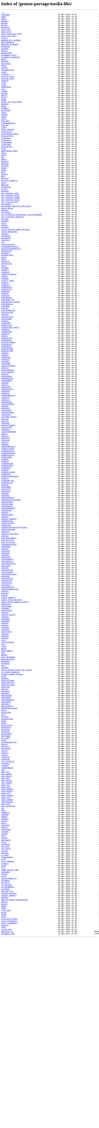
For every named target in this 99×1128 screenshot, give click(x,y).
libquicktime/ (8, 633)
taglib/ (5, 1021)
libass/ (5, 337)
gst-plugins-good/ (10, 235)
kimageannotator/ (10, 293)
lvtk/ (4, 773)
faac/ (4, 132)
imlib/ (4, 268)
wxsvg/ (4, 1082)
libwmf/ (5, 745)
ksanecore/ (6, 298)
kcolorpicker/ (8, 291)
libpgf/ (5, 612)
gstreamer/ (6, 242)
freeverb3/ (6, 173)
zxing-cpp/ (6, 1113)
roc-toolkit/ (8, 911)
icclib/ (5, 260)
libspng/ (5, 689)
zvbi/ (4, 1110)
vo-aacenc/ (6, 1059)
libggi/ (5, 446)
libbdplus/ (6, 342)
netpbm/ (5, 799)
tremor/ (5, 1034)
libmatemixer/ (8, 533)
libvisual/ (6, 725)
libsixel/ (6, 676)
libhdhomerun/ (8, 472)
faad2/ (4, 135)
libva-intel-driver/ (11, 717)
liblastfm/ (6, 510)
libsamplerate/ (9, 651)
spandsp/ (5, 988)
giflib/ (5, 196)
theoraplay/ (7, 1026)
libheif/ (5, 475)
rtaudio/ (5, 914)
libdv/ (4, 401)
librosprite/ (8, 646)
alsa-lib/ (6, 33)
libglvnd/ (6, 462)
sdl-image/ (6, 926)
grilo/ (4, 224)
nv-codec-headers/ (10, 804)
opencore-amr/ (8, 819)
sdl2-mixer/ (7, 947)
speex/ (4, 990)
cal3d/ (4, 79)
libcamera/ (6, 355)
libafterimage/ (9, 327)
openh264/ (6, 835)
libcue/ (5, 375)
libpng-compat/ (9, 620)
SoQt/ (4, 18)
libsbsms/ (6, 653)
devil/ (4, 112)
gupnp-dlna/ (7, 247)
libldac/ (5, 513)
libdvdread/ (7, 416)
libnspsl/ (6, 587)
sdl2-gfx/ (6, 942)
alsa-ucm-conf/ (9, 41)
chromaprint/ (8, 81)
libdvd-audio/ (8, 408)
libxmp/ (5, 750)
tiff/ (4, 1029)
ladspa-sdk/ (7, 304)
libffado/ (6, 434)
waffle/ (5, 1075)
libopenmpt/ (7, 600)
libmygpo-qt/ (8, 574)
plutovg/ (5, 873)
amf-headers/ (8, 48)
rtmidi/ (5, 916)
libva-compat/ (8, 715)
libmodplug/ (7, 554)
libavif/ (5, 339)
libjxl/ (5, 503)
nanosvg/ (5, 794)
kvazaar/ (5, 301)
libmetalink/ (8, 544)
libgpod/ (5, 467)
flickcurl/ (6, 155)
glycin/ (5, 212)
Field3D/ (5, 15)
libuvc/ (5, 707)
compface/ (6, 102)
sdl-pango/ (6, 934)
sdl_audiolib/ (8, 965)
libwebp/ (5, 743)
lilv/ (4, 766)
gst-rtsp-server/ (10, 240)
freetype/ (6, 171)
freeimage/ (6, 168)
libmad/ (5, 531)
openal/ (5, 812)
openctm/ (5, 822)
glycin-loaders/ (9, 214)
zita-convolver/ (9, 1103)
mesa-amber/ (7, 778)
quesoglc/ (6, 896)
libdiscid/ (6, 388)
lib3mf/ (5, 321)
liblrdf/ (5, 523)
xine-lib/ (6, 1090)
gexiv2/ (5, 191)
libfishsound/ (8, 436)
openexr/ (5, 827)
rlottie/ (5, 906)
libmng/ (5, 551)
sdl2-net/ (6, 949)
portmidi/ (6, 881)
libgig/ (5, 457)
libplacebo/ (7, 615)
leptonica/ (6, 314)
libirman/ (6, 495)
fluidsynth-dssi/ (10, 158)
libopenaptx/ (8, 595)
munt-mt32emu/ (8, 786)
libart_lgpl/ (8, 334)
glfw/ (4, 201)
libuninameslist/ (10, 704)
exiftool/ (6, 130)
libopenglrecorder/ (11, 597)
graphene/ (6, 222)
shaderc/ (5, 972)
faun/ (4, 138)
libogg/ (5, 589)
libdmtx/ (5, 393)
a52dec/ (5, 23)
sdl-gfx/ (5, 924)
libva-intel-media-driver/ (15, 720)
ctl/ (3, 104)
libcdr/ (5, 367)
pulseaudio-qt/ (9, 888)
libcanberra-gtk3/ (10, 360)
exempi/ (5, 127)
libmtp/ (5, 572)
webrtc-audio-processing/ (14, 1077)
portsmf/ (5, 883)
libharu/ (5, 469)
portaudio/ (6, 878)
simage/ (5, 975)
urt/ (3, 1039)
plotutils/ (6, 868)
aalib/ (4, 25)
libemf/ (5, 421)
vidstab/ (5, 1044)
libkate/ (5, 505)
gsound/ (5, 227)
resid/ (4, 903)
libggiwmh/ (6, 454)
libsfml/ (5, 664)
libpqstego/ (7, 623)
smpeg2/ (5, 980)
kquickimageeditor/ (11, 296)
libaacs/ (5, 324)
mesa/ (4, 776)
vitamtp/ (5, 1054)
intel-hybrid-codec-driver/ (15, 273)
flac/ (4, 150)
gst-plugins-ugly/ (10, 237)
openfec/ (5, 829)
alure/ (4, 43)
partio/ (5, 858)
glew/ (4, 199)
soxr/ (4, 985)
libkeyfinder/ (8, 508)
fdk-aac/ (5, 143)
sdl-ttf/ (5, 939)
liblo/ (4, 518)
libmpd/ (5, 561)
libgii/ (5, 459)
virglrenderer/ (9, 1052)
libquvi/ (5, 635)
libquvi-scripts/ (10, 638)
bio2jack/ (6, 74)
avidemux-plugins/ (10, 66)
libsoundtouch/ (9, 686)
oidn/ (4, 809)
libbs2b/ (5, 347)
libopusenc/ (7, 605)
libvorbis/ (6, 730)
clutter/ (5, 87)
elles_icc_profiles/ (11, 120)
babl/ (4, 69)
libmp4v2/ (6, 559)
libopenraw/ (7, 602)
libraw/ (5, 641)
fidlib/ (5, 148)
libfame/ (5, 431)
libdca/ (5, 383)
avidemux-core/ (9, 64)
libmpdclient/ (8, 564)
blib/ (4, 76)
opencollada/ (8, 814)
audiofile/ (6, 61)
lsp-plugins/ (8, 768)
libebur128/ (7, 418)
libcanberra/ (8, 357)
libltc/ (5, 528)
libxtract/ (6, 755)
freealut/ (6, 163)
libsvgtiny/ (7, 692)
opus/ (4, 850)
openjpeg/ (6, 840)
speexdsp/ (6, 993)
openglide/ (6, 832)
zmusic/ (5, 1108)
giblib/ (5, 194)
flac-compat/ (8, 153)
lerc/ (4, 316)
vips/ (4, 1049)
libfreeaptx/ (8, 441)
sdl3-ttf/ (6, 962)
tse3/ (4, 1036)
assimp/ (5, 56)
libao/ (4, 329)
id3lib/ (5, 263)
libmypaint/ (7, 577)
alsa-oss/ (6, 35)
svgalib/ (5, 1011)
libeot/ (5, 424)
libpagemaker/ (8, 607)
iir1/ (4, 265)
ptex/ (4, 886)
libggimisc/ (7, 452)
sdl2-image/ (7, 944)
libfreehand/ (8, 444)
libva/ (4, 712)
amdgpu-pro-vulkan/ (11, 46)
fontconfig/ (7, 161)
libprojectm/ (8, 625)
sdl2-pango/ (7, 952)
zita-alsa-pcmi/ (9, 1100)
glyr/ (4, 217)
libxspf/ (5, 753)
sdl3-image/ (7, 957)
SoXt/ (4, 20)
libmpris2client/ (10, 569)
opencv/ (5, 824)
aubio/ (4, 58)
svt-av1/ (5, 1013)
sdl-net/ (5, 932)
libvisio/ (6, 722)
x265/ (4, 1087)
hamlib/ (5, 250)
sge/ (3, 970)
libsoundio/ (7, 684)
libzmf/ (5, 763)
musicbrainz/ (8, 789)
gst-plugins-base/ (10, 232)
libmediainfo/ (8, 541)
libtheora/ (6, 697)
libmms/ (5, 549)
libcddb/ (5, 365)
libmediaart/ (8, 538)
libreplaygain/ (9, 643)
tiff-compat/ (8, 1031)
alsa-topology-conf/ (11, 38)
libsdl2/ (5, 658)
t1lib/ (4, 1018)
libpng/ (5, 618)
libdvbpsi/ (6, 406)
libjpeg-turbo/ (9, 498)
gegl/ (4, 189)
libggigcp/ (6, 449)
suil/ (4, 1008)
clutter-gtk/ (8, 92)
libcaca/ (5, 352)
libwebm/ (5, 740)
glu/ (3, 209)
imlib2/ (5, 270)
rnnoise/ (5, 909)
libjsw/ (5, 500)
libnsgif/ (6, 584)
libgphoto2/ (7, 464)
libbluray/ (6, 344)
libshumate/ (7, 669)
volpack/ (5, 1064)
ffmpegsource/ (8, 145)
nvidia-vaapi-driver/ (12, 806)
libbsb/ (5, 349)
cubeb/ (4, 107)
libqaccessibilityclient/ (14, 630)
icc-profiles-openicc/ (13, 258)
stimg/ (4, 998)
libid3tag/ (6, 480)
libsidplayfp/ (8, 674)
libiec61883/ (8, 482)
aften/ (4, 28)
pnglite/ (5, 875)
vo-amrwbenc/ (8, 1062)
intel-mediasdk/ (9, 275)
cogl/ (4, 97)
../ (2, 12)
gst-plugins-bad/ (10, 229)
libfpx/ (5, 439)
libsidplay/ (7, 671)
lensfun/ (5, 311)
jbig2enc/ (6, 283)
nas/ (3, 796)
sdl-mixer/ (6, 929)
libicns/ (5, 477)
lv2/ (3, 771)
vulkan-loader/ (9, 1072)
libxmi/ (5, 748)
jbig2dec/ (6, 281)
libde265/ (6, 385)
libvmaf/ (5, 727)
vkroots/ (5, 1057)
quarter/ (5, 893)
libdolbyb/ (6, 395)
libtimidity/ (8, 702)
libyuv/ (5, 758)
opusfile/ (6, 852)
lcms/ (4, 309)
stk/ (3, 1000)
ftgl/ (4, 176)
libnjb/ (5, 579)
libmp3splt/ (7, 556)
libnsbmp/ (6, 582)
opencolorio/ (8, 817)
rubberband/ (7, 919)
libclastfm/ (7, 372)
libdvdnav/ (6, 413)
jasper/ (5, 278)
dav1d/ (4, 110)
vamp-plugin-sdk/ (10, 1041)
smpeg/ (4, 978)
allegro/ (5, 30)
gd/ (2, 186)
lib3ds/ (5, 319)
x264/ (4, 1085)
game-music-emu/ (9, 178)
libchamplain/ (8, 370)
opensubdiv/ (7, 845)
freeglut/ (6, 166)
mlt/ (3, 781)
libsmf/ (5, 679)
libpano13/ (6, 610)
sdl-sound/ (6, 937)
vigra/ (4, 1046)
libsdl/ (5, 656)
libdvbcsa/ (6, 403)
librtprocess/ (8, 648)
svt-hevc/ (6, 1016)
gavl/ (4, 184)
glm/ (3, 204)
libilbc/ (5, 487)
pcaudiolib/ (7, 860)
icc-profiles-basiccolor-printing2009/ (21, 255)
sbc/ (3, 921)
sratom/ (5, 995)
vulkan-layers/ (9, 1069)
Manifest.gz (7, 1115)
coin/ (4, 99)
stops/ (4, 1003)
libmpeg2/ (6, 566)
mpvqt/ (4, 783)
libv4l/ (5, 709)
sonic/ (4, 983)
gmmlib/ (5, 219)
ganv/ (4, 181)
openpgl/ (5, 842)
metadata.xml (8, 1118)
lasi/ (4, 306)
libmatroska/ (8, 536)
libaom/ (5, 332)
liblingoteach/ (9, 515)
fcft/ (4, 140)
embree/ (5, 122)
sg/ (2, 967)
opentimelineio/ (9, 847)
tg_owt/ (5, 1023)
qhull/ (4, 891)
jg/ (2, 288)
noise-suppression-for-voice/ (16, 801)
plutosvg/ (6, 870)
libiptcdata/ (8, 492)
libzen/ (5, 761)
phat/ (4, 863)
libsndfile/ (7, 681)
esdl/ (4, 125)
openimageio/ (8, 837)
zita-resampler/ (9, 1105)
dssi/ (4, 115)
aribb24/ (5, 53)
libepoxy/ (6, 426)
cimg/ (4, 84)
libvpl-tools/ (8, 735)
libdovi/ (5, 398)
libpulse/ (6, 628)
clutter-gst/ (8, 89)
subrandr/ (6, 1006)
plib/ (4, 865)
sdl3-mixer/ (7, 960)
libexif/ (5, 429)
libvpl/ (5, 732)
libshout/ (6, 666)
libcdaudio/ (7, 362)
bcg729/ (5, 71)
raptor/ (5, 901)
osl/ (3, 855)
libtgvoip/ (6, 694)
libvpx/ (5, 738)
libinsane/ (6, 490)
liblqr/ (5, 521)
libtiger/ (6, 699)
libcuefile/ (7, 378)
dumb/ (4, 117)
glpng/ (4, 207)
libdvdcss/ (6, 411)
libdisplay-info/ (10, 390)
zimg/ (4, 1095)
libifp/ (5, 485)
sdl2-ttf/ (6, 955)
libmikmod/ (6, 546)
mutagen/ (5, 791)
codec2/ (5, 94)
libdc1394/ (6, 380)
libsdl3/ (5, 661)
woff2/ (4, 1080)
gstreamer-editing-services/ (16, 245)
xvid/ (4, 1092)
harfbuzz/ (6, 252)
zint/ (4, 1098)
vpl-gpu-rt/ (7, 1067)
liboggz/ (5, 592)
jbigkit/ (5, 286)
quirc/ (4, 898)
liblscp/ (5, 526)
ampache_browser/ (10, 51)
